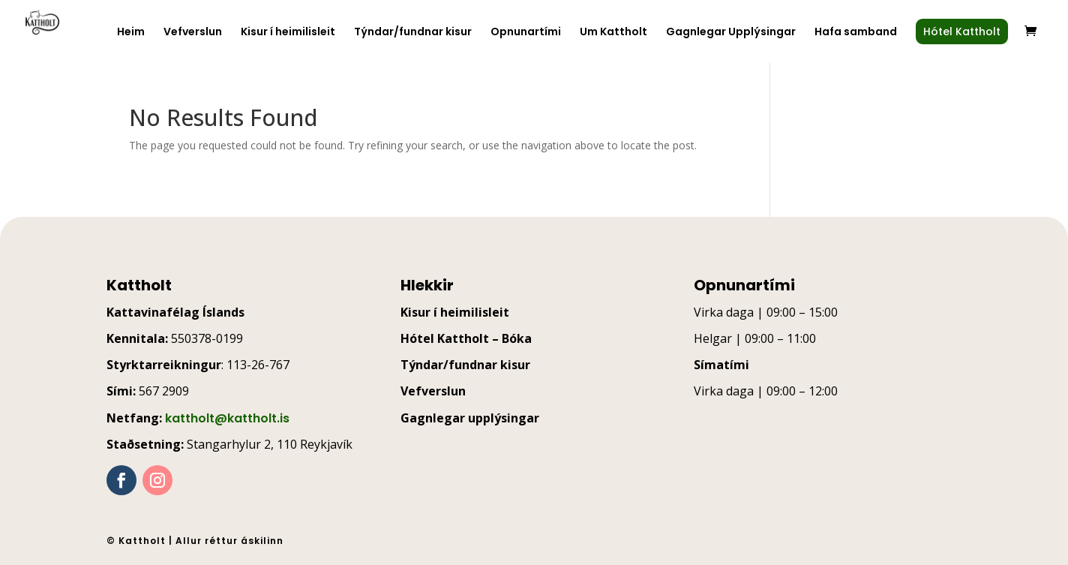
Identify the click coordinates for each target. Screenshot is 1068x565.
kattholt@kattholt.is (227, 418)
